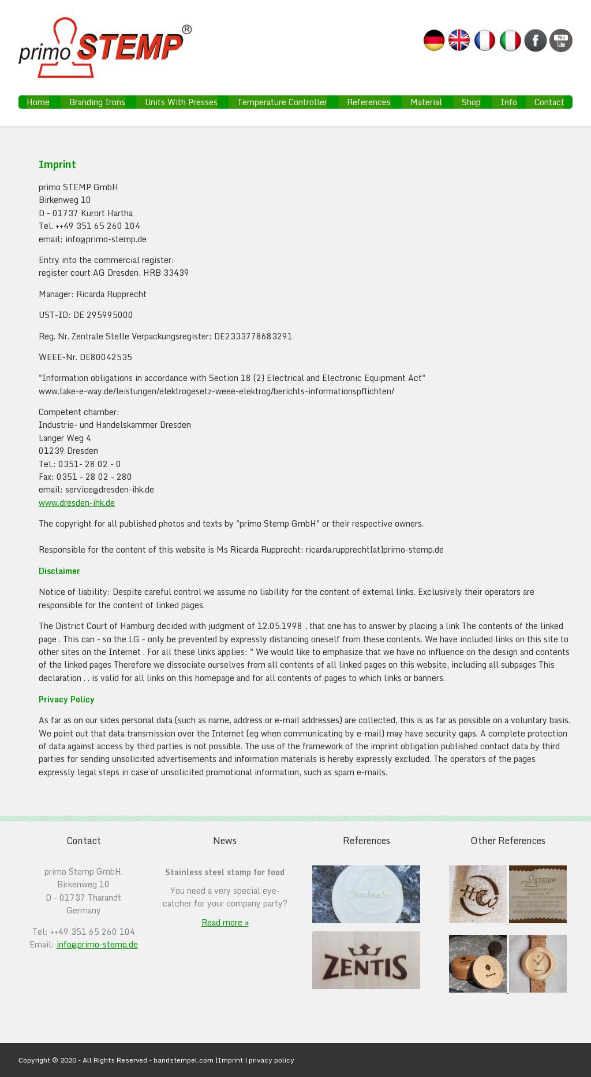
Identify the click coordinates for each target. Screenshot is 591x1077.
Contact (549, 102)
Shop (471, 102)
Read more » (225, 922)
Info (508, 102)
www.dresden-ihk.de (77, 502)
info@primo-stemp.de (97, 944)
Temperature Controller (282, 102)
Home (38, 102)
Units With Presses (181, 102)
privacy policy (271, 1059)
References (369, 102)
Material (426, 102)
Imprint (230, 1059)
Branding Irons (97, 102)
